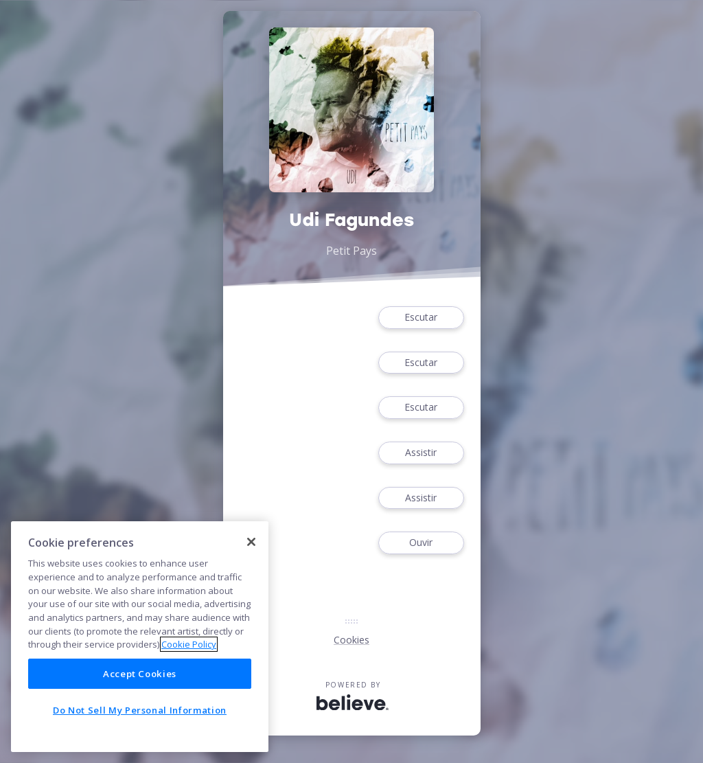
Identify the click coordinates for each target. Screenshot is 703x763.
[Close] (251, 542)
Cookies (351, 639)
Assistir (421, 453)
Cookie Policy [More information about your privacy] (188, 644)
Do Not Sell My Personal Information (140, 710)
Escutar (421, 317)
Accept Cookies (139, 674)
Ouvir (421, 543)
